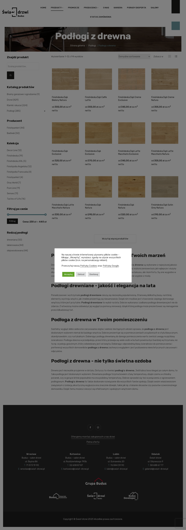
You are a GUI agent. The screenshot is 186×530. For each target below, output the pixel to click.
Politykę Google (111, 265)
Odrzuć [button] (81, 274)
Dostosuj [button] (94, 274)
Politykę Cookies (88, 265)
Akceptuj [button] (68, 274)
